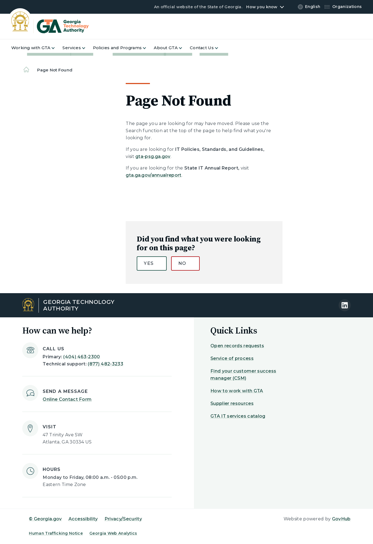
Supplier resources (232, 403)
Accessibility (83, 518)
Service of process (232, 358)
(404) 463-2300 (81, 356)
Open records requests (237, 345)
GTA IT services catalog (237, 416)
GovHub (341, 518)
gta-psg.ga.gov (152, 156)
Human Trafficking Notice (56, 533)
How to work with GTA (236, 390)
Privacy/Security (123, 518)
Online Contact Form (67, 399)
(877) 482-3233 (105, 364)
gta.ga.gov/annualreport (153, 175)
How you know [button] (261, 7)
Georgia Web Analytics (113, 533)
